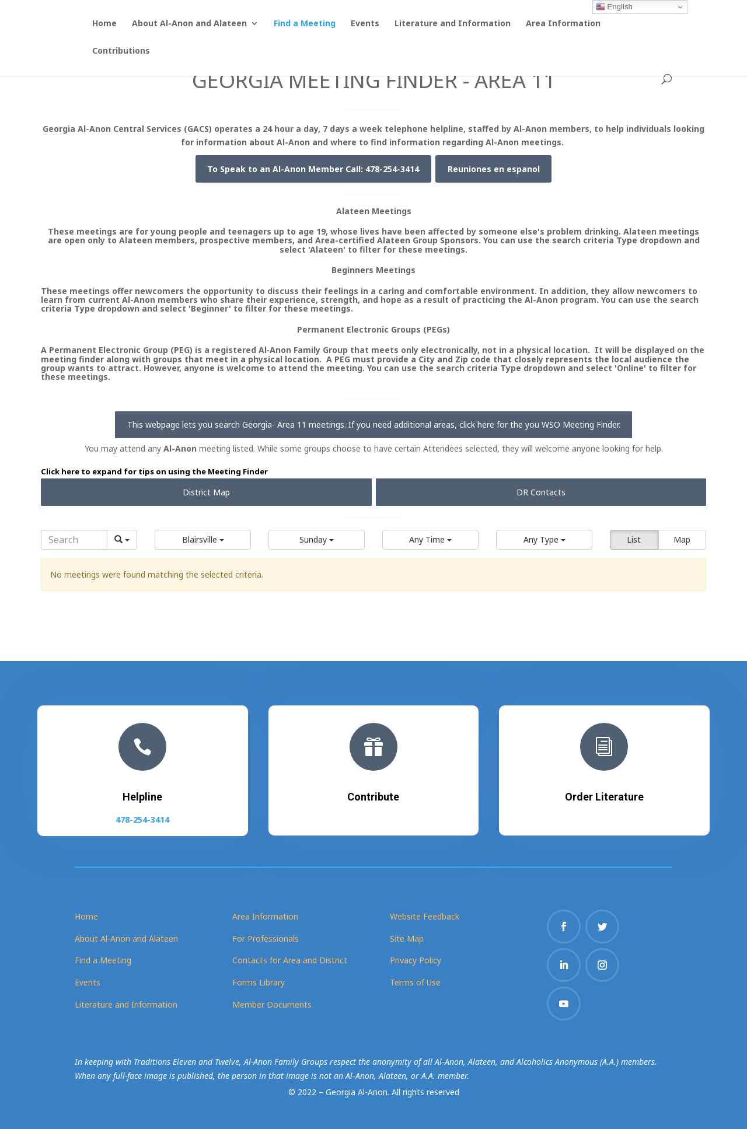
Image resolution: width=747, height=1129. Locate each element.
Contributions (121, 51)
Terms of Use (415, 982)
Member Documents (272, 1004)
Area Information (563, 24)
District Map (206, 492)
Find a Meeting (305, 24)
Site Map (407, 938)
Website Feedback (424, 916)
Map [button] (681, 539)
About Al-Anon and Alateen (189, 24)
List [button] (634, 539)
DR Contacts (541, 492)
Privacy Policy (415, 960)
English (614, 7)
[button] (203, 540)
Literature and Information (453, 24)
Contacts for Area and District (289, 960)
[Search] (74, 540)
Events (365, 24)
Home (104, 24)
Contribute (373, 795)
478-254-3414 (142, 815)
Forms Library (258, 982)
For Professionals (265, 938)
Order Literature (604, 795)
